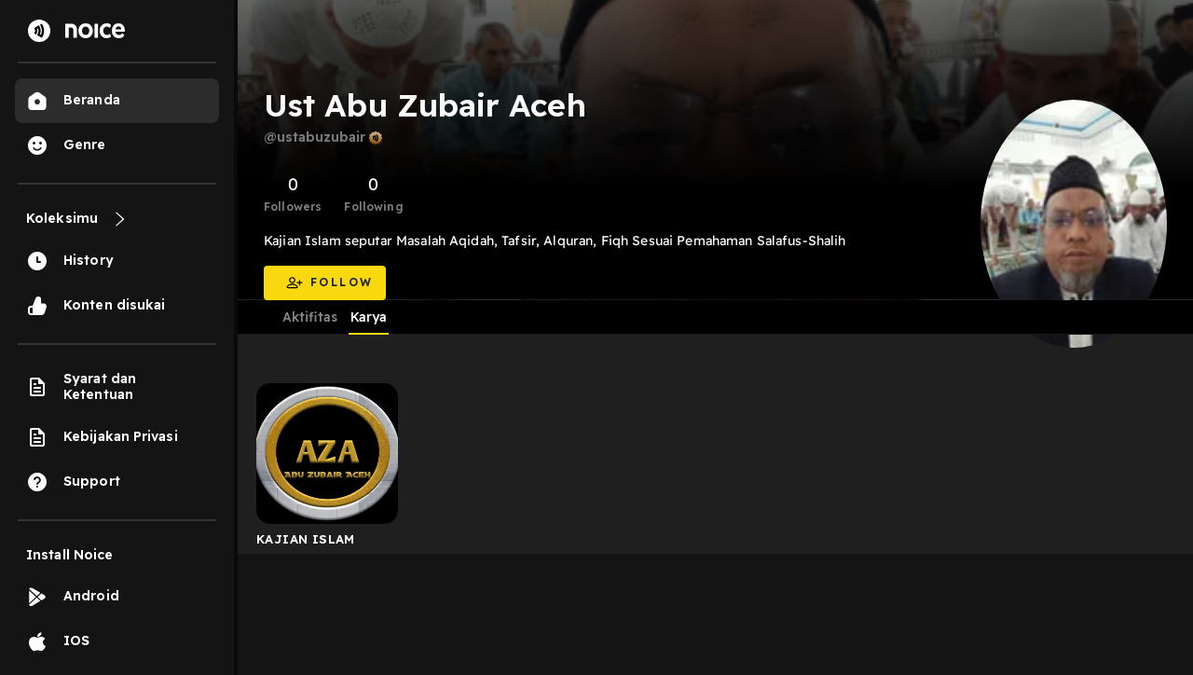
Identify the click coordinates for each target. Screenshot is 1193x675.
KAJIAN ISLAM (305, 538)
